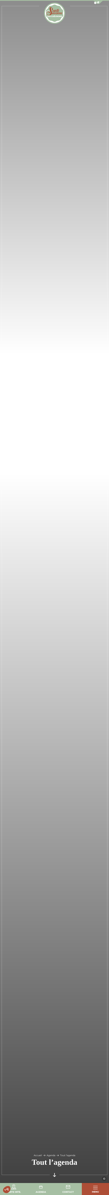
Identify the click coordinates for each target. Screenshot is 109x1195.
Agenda (51, 1155)
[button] (7, 1189)
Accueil (38, 1155)
